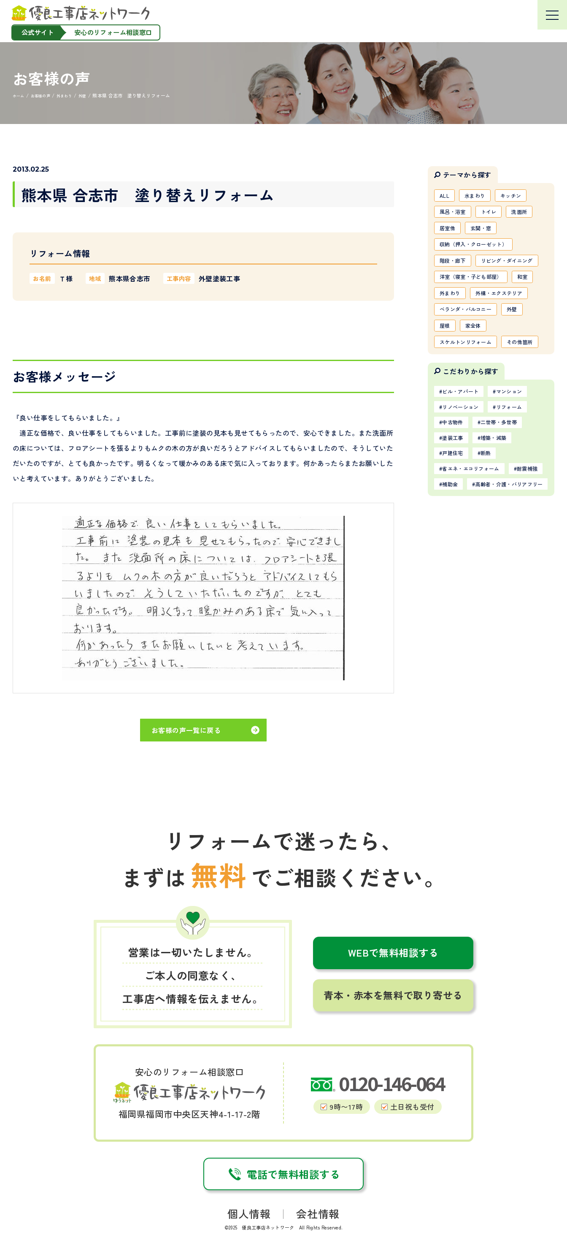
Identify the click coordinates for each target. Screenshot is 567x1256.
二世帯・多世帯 (509, 500)
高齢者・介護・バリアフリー (483, 586)
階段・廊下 (455, 268)
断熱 (494, 534)
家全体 (479, 377)
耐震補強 (456, 568)
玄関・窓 (487, 232)
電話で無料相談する (283, 1174)
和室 (446, 323)
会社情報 (318, 1213)
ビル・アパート (465, 465)
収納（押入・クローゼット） (479, 250)
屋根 (446, 377)
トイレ (497, 214)
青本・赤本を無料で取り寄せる (393, 995)
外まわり (482, 323)
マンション (521, 465)
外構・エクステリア (467, 341)
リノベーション (465, 482)
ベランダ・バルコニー (470, 359)
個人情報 (249, 1213)
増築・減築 (503, 517)
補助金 (497, 568)
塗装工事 (456, 517)
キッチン (521, 196)
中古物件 (456, 500)
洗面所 (532, 214)
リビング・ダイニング (470, 287)
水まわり (480, 196)
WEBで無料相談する (393, 952)
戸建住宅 (456, 534)
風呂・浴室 (455, 214)
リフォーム (521, 482)
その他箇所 (455, 414)
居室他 (449, 232)
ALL (445, 196)
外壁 (524, 359)
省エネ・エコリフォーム (477, 551)
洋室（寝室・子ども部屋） (476, 305)
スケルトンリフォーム (470, 395)
